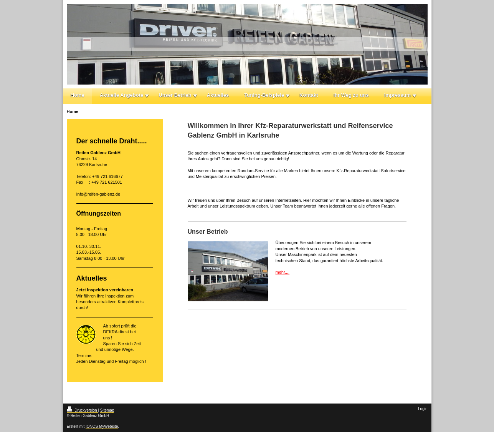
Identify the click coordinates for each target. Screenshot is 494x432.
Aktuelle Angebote (122, 95)
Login (422, 409)
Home (77, 95)
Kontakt (308, 95)
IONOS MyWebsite (102, 426)
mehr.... (283, 272)
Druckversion (82, 410)
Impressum (397, 95)
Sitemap (107, 410)
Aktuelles (218, 95)
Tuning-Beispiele (264, 95)
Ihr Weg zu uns (351, 95)
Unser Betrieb (175, 95)
